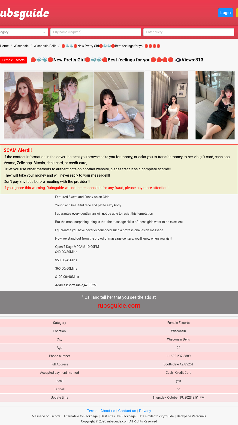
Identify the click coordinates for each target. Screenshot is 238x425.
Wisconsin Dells (45, 46)
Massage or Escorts (46, 416)
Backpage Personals (191, 416)
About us (107, 411)
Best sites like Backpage (118, 416)
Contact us (127, 411)
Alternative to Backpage (81, 416)
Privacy (145, 411)
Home (4, 46)
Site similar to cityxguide (156, 416)
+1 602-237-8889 (178, 356)
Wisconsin (21, 46)
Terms (92, 411)
